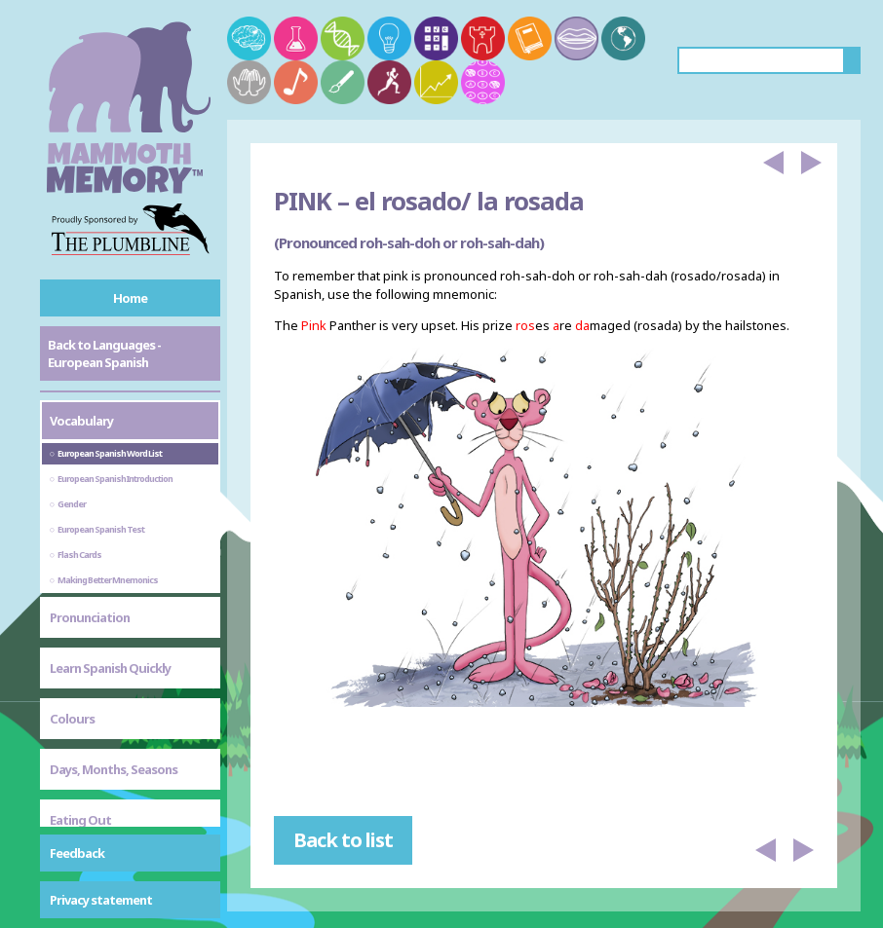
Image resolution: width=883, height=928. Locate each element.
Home (130, 298)
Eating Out (80, 820)
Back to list (343, 840)
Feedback (77, 853)
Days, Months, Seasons (113, 769)
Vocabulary (81, 420)
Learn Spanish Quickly (110, 668)
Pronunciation (90, 617)
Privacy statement (101, 900)
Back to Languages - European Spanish (104, 353)
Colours (72, 718)
